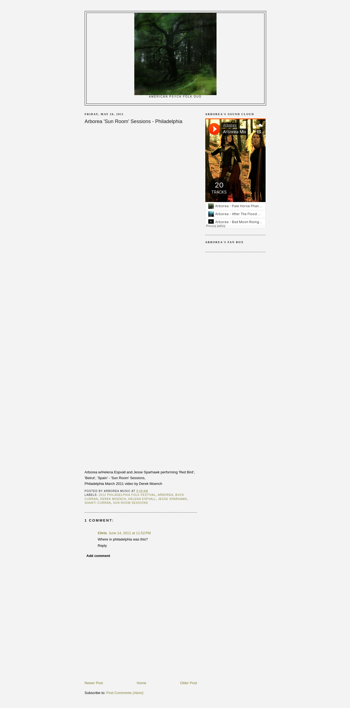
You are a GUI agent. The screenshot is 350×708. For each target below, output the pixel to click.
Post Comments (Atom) (124, 693)
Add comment (98, 556)
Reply (102, 546)
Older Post (188, 683)
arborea (165, 494)
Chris (102, 533)
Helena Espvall (142, 499)
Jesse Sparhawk (172, 499)
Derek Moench (113, 499)
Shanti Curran (98, 502)
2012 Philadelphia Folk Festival (127, 494)
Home (141, 683)
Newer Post (94, 683)
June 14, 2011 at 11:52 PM (130, 533)
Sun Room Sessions (130, 502)
